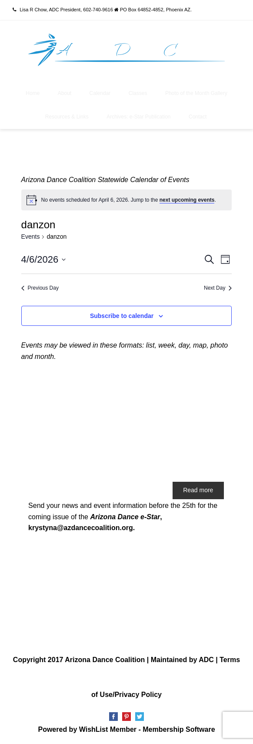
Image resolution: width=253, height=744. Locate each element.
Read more (198, 490)
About (64, 93)
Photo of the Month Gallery (196, 93)
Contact (197, 117)
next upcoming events (187, 200)
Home (33, 93)
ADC (206, 659)
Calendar (100, 93)
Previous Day (40, 288)
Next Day (218, 288)
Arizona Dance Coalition (105, 659)
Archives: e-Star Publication (138, 117)
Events (30, 236)
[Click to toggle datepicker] (43, 259)
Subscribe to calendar (121, 315)
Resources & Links (67, 117)
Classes (138, 93)
